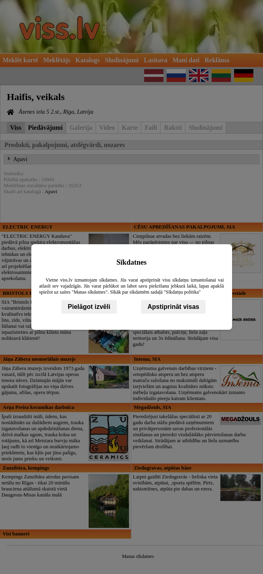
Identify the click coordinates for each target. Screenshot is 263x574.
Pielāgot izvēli (89, 306)
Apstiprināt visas (173, 306)
